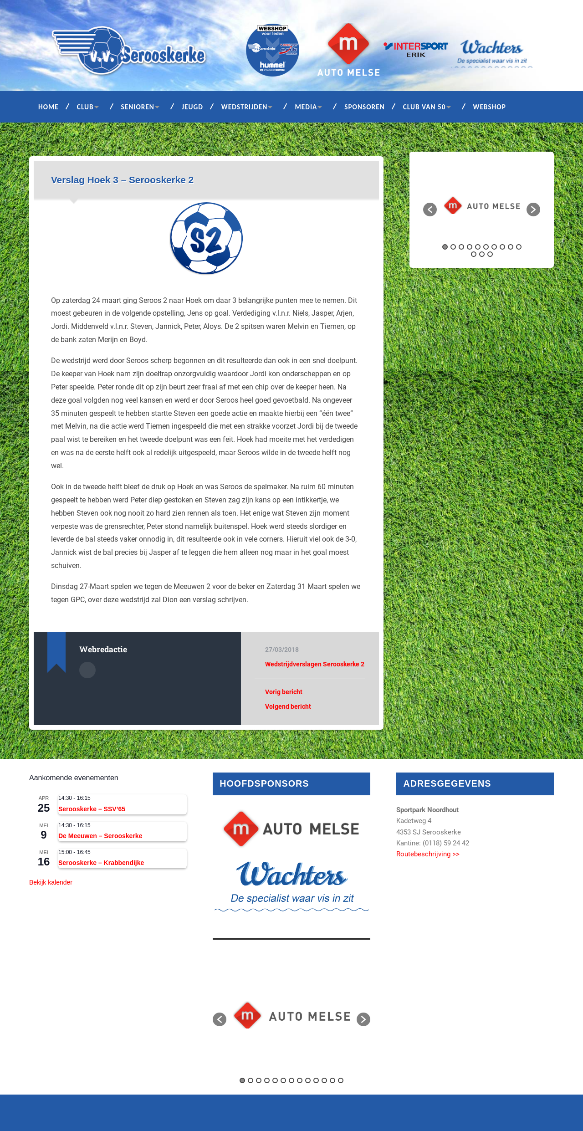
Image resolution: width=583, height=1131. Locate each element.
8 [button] (502, 247)
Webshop (489, 106)
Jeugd (192, 106)
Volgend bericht (288, 706)
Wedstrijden (244, 106)
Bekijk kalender (50, 882)
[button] (430, 209)
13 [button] (490, 254)
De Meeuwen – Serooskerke (100, 835)
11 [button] (473, 254)
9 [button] (510, 247)
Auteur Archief (87, 670)
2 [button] (453, 247)
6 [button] (486, 247)
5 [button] (478, 247)
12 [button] (482, 254)
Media (306, 106)
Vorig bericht (283, 692)
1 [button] (445, 247)
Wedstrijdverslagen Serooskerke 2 (314, 664)
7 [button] (494, 247)
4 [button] (469, 247)
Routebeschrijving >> (428, 854)
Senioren (137, 106)
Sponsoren (364, 106)
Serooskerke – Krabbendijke (101, 862)
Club (85, 106)
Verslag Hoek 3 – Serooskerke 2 (122, 179)
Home (48, 106)
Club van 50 (424, 106)
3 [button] (461, 247)
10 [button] (519, 247)
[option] (482, 205)
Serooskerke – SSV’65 (91, 809)
